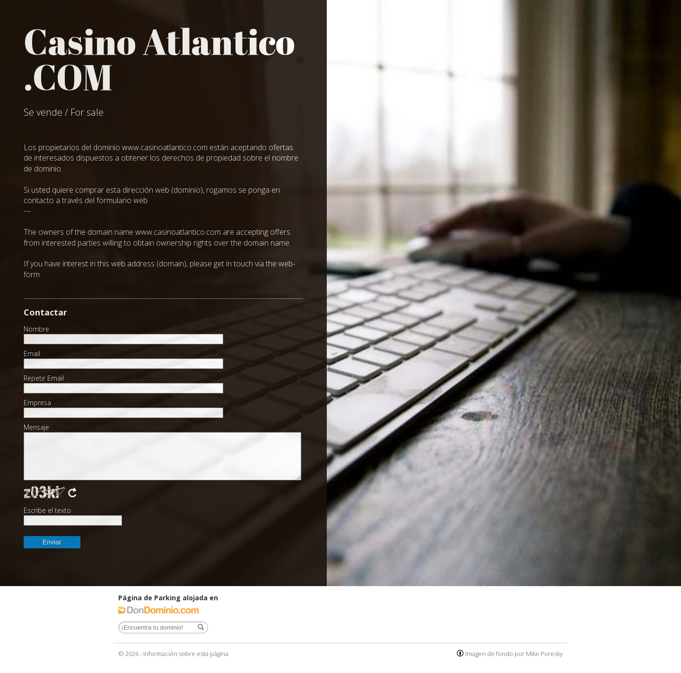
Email (32, 354)
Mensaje (36, 427)
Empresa (37, 403)
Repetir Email (44, 378)
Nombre (36, 329)
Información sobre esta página (185, 653)
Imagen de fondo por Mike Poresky (514, 653)
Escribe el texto (47, 510)
